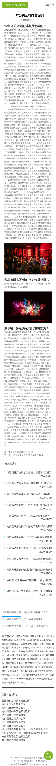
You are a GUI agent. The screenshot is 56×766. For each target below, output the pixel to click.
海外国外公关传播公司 (14, 715)
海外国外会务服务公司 (14, 729)
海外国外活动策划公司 (14, 708)
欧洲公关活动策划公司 (14, 704)
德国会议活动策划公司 (36, 733)
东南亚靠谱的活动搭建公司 (16, 736)
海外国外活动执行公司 (14, 718)
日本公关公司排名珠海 (23, 452)
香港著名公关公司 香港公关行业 (28, 455)
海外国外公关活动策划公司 (16, 711)
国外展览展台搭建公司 (14, 740)
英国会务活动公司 (11, 733)
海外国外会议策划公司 (14, 725)
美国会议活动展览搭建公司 (16, 700)
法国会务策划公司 (38, 729)
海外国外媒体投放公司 (14, 722)
